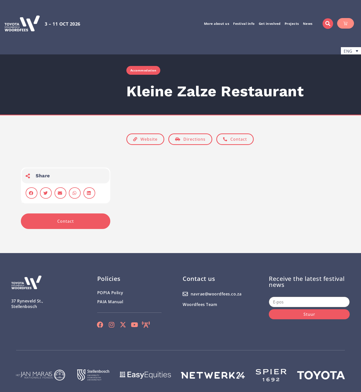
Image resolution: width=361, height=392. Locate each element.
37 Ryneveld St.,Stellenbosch (27, 303)
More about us (216, 23)
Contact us (199, 278)
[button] (328, 23)
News (308, 23)
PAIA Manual (110, 301)
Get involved (270, 23)
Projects (292, 23)
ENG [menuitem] (348, 51)
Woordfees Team (200, 304)
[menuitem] (351, 51)
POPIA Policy (110, 292)
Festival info (244, 23)
